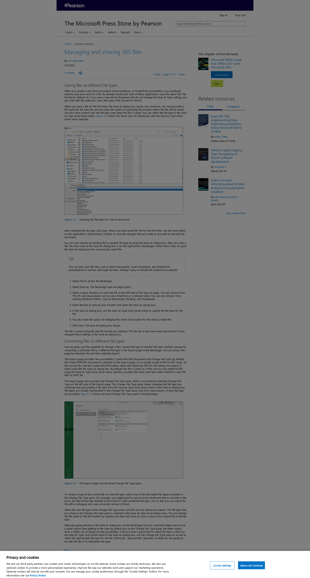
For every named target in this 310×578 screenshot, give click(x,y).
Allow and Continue (251, 567)
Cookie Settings (222, 567)
